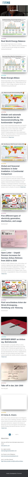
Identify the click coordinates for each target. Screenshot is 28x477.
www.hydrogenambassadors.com (9, 450)
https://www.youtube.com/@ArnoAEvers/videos (12, 461)
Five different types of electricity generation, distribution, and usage (11, 218)
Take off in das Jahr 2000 (12, 385)
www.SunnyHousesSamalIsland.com (9, 456)
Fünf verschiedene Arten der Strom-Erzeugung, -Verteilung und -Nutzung (13, 305)
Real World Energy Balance (13, 41)
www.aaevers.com (5, 445)
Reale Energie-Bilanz (10, 78)
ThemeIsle (19, 473)
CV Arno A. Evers (8, 415)
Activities (3, 38)
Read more (11, 137)
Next (16, 434)
